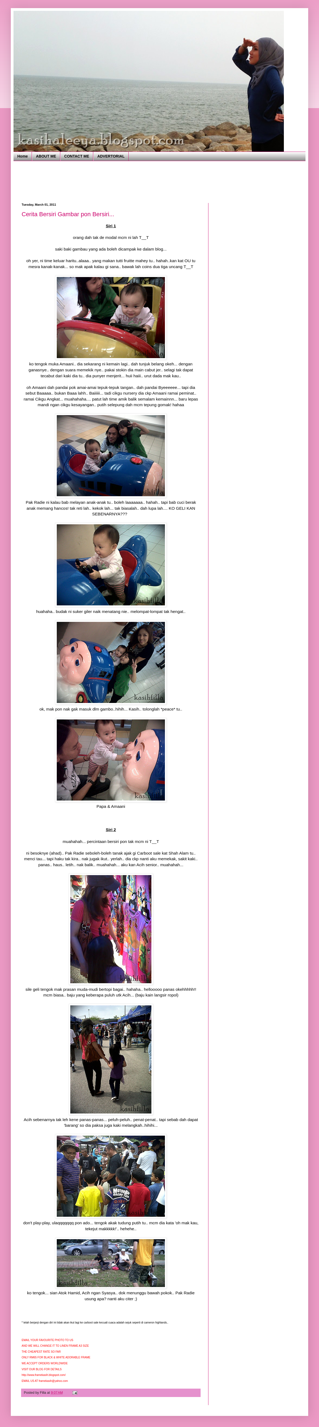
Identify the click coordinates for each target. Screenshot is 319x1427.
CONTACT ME (76, 156)
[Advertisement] (120, 181)
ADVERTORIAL (111, 156)
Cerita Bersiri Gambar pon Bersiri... (68, 214)
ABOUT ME (46, 156)
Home (22, 156)
